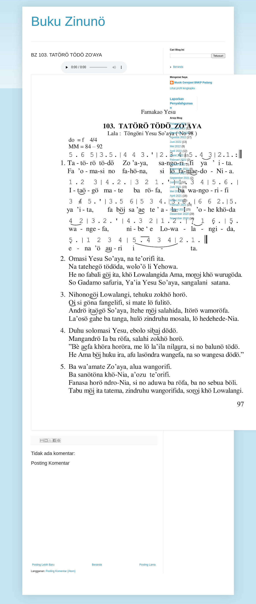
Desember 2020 (179, 213)
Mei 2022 (175, 146)
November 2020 (179, 218)
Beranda (97, 564)
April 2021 (176, 195)
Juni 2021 (175, 187)
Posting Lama (147, 564)
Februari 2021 (178, 204)
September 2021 (180, 177)
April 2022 (176, 151)
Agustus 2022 (178, 137)
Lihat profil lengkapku (182, 88)
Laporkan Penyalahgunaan (181, 103)
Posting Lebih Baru (43, 564)
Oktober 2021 (178, 173)
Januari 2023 (177, 128)
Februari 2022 (178, 159)
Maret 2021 (176, 200)
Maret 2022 (176, 155)
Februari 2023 (178, 123)
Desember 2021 (179, 168)
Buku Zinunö (68, 21)
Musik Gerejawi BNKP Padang (193, 82)
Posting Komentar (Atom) (60, 571)
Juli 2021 (175, 182)
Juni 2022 (175, 141)
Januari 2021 (177, 209)
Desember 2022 (179, 132)
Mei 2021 (175, 191)
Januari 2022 (177, 164)
